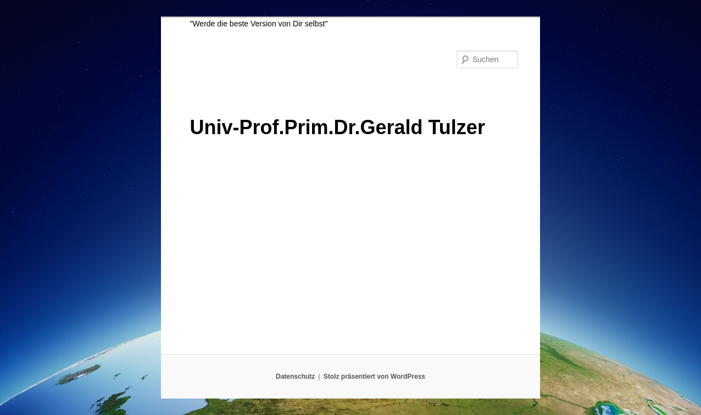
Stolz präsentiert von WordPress (374, 376)
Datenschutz (295, 376)
